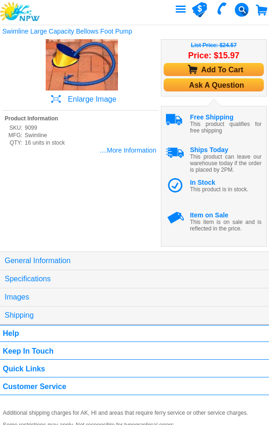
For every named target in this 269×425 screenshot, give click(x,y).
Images (17, 297)
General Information (37, 261)
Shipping (19, 315)
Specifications (28, 279)
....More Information (128, 150)
